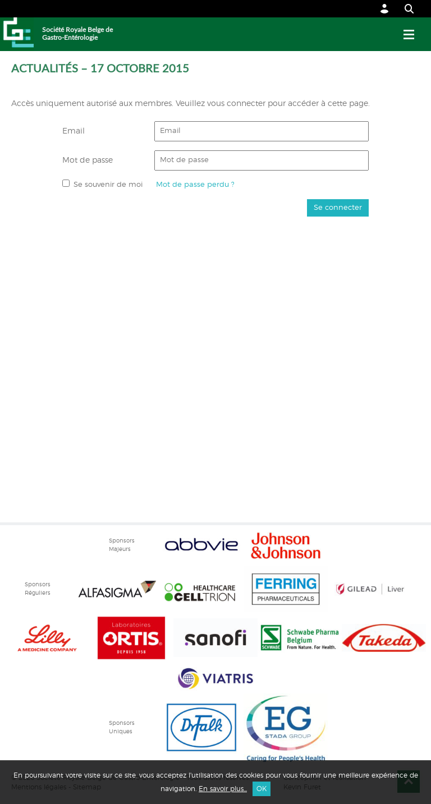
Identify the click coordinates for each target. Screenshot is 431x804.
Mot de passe (87, 160)
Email (73, 131)
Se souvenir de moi (108, 185)
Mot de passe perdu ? (195, 185)
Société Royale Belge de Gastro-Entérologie (77, 33)
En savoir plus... (223, 788)
